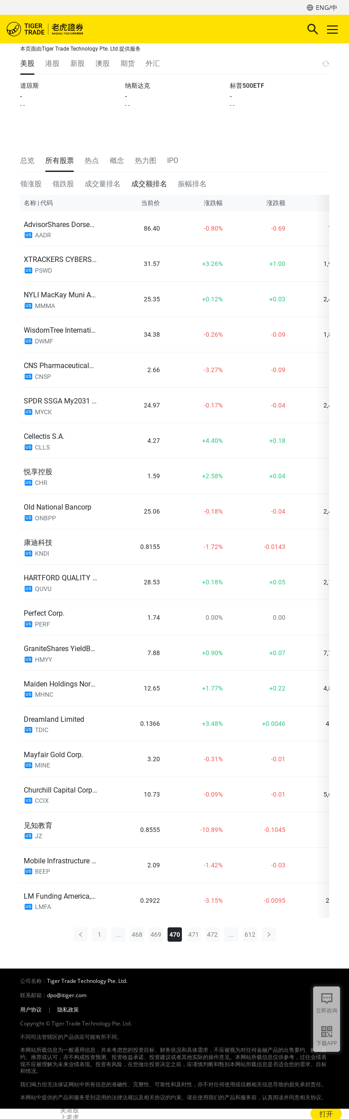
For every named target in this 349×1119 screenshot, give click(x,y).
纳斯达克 (137, 85)
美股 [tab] (27, 63)
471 (193, 934)
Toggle (331, 29)
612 (250, 934)
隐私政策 (68, 1009)
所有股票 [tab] (59, 160)
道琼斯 (29, 85)
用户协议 (31, 1009)
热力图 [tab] (145, 160)
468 (137, 934)
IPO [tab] (172, 160)
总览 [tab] (27, 160)
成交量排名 (103, 184)
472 (212, 934)
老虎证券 (58, 29)
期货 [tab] (128, 63)
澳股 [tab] (102, 63)
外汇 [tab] (153, 63)
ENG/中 (326, 7)
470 (174, 934)
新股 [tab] (77, 63)
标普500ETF (247, 85)
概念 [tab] (117, 160)
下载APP (326, 1043)
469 (156, 934)
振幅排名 (192, 184)
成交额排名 (149, 184)
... (118, 934)
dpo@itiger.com (66, 995)
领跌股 (63, 184)
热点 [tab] (92, 160)
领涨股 (31, 184)
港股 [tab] (52, 63)
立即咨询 (326, 1010)
